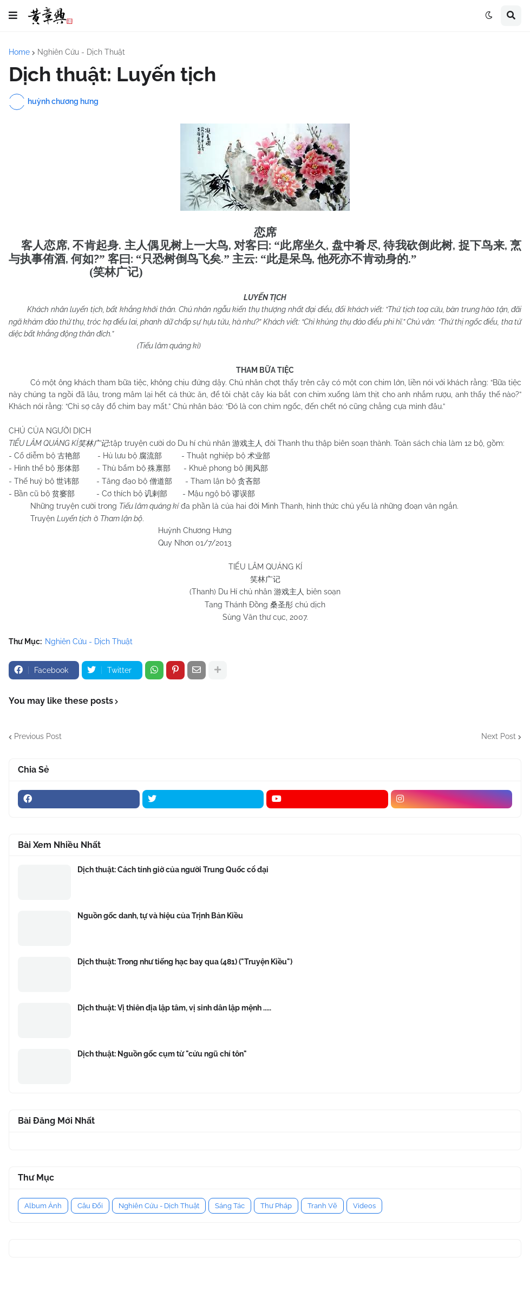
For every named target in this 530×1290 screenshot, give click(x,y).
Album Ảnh (43, 1206)
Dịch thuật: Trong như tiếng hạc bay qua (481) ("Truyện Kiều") (184, 961)
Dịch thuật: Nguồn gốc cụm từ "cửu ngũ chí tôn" (162, 1053)
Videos (364, 1206)
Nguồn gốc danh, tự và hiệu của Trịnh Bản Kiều (160, 915)
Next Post (498, 736)
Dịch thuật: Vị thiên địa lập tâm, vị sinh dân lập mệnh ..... (174, 1007)
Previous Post (38, 736)
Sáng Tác (230, 1206)
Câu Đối (90, 1206)
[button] (13, 16)
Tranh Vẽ (322, 1206)
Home (19, 52)
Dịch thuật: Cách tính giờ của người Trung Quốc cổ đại (173, 869)
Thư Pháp (276, 1206)
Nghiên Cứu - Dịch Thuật (81, 52)
